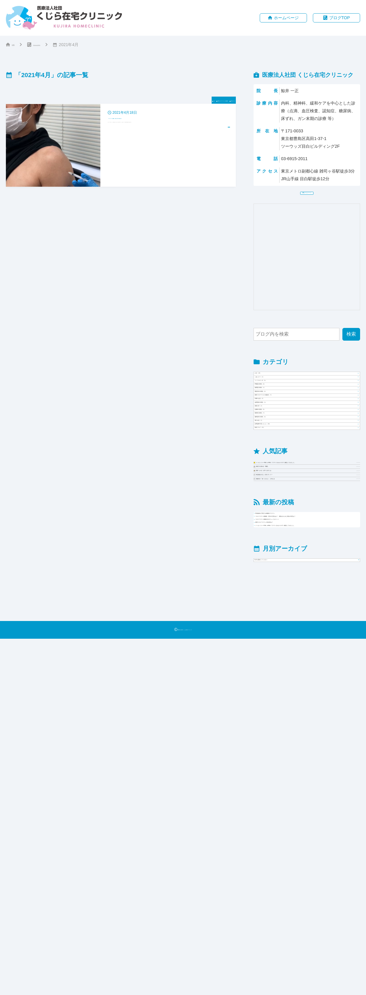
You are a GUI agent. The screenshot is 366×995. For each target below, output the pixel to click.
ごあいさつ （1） (277, 404)
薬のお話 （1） (275, 584)
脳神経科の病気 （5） (282, 569)
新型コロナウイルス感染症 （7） (294, 479)
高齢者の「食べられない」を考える (312, 742)
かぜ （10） (271, 389)
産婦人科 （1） (275, 524)
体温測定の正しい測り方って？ (312, 725)
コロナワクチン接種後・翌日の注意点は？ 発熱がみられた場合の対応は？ (309, 808)
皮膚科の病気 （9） (279, 539)
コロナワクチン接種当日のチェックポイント (309, 827)
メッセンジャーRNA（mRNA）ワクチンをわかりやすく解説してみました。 (312, 668)
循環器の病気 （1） (279, 449)
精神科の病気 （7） (279, 554)
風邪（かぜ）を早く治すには (312, 708)
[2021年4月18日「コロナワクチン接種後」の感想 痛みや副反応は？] (121, 147)
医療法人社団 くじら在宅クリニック (184, 985)
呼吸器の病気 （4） (279, 434)
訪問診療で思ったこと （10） (290, 599)
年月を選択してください (283, 910)
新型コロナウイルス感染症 (176, 101)
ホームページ (286, 18)
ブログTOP (339, 18)
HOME (18, 45)
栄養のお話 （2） (277, 494)
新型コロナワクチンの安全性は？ (297, 841)
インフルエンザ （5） (282, 419)
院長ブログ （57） (278, 614)
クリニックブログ (59, 45)
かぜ (136, 101)
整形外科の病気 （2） (282, 464)
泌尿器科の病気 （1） (282, 509)
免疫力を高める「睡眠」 (312, 690)
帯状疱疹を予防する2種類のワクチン (301, 789)
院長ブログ (222, 101)
